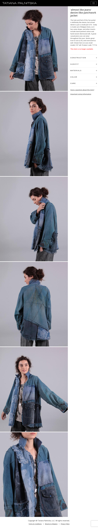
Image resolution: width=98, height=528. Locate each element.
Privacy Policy (65, 524)
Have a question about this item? (82, 90)
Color (83, 77)
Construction (83, 58)
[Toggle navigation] (93, 3)
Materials (83, 70)
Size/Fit (83, 64)
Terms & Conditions (35, 524)
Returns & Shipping (51, 524)
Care (83, 83)
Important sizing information (80, 94)
